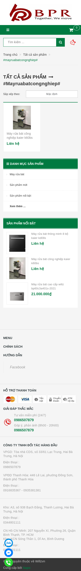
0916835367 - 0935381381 (22, 490)
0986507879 (24, 420)
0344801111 (12, 522)
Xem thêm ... (18, 206)
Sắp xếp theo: (11, 94)
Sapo (26, 567)
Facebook (17, 367)
